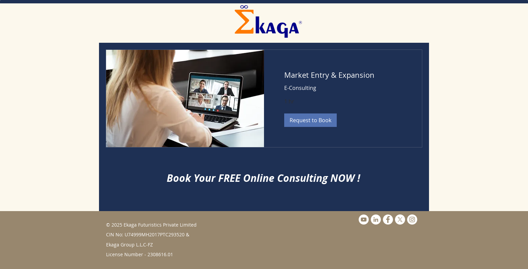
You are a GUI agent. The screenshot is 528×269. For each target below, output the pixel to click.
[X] (400, 219)
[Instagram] (412, 219)
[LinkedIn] (376, 219)
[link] (343, 75)
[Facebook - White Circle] (388, 219)
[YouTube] (364, 219)
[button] (310, 120)
